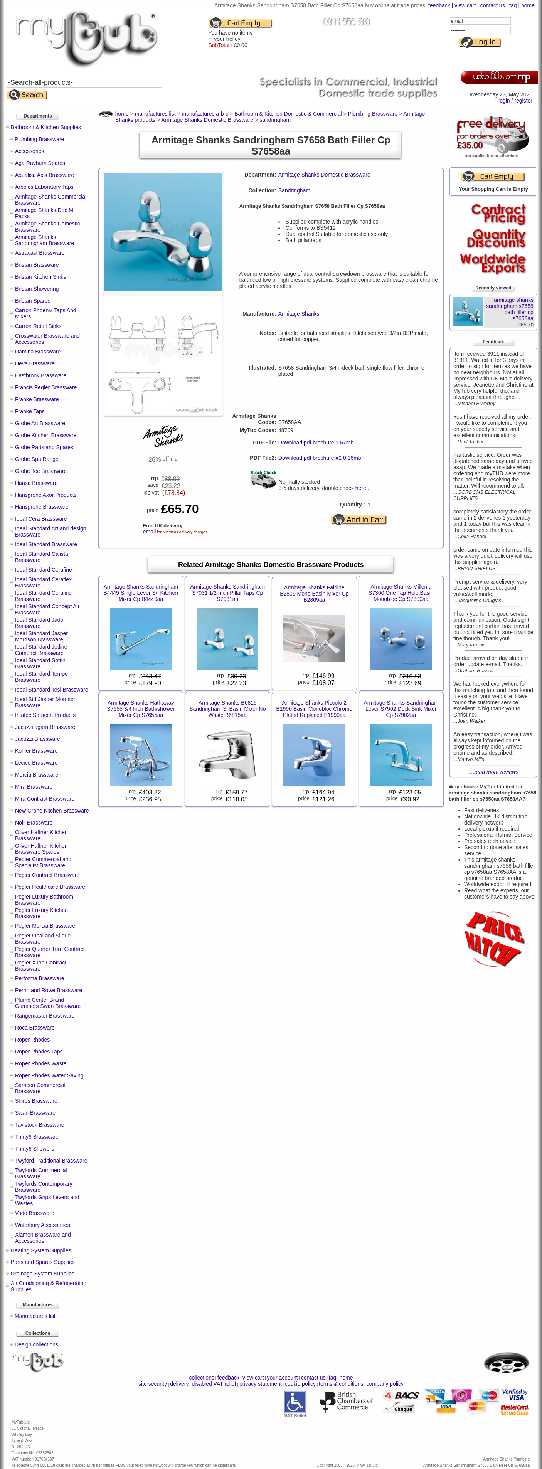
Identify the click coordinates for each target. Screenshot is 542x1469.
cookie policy (300, 1384)
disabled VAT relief (214, 1384)
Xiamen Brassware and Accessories (43, 1238)
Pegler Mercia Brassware (45, 926)
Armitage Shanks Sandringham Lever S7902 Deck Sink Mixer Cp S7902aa (401, 709)
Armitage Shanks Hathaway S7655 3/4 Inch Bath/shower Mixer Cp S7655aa (141, 709)
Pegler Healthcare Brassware (50, 887)
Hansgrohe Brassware (42, 507)
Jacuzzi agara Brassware (45, 727)
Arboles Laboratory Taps (44, 187)
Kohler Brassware (36, 751)
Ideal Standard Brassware (46, 544)
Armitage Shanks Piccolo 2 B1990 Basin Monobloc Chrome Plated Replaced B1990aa (314, 709)
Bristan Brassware (37, 265)
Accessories (29, 151)
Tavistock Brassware (39, 1125)
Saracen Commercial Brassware (40, 1088)
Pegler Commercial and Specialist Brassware (43, 862)
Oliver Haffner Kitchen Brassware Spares (41, 849)
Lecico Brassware (36, 763)
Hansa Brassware (36, 483)
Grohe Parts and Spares (44, 447)
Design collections (36, 1344)
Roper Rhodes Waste (40, 1063)
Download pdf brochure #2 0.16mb (319, 458)
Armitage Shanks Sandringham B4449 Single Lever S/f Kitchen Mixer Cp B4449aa (140, 593)
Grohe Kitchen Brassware (46, 435)
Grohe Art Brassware (40, 423)
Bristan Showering (37, 289)
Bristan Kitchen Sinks (40, 277)
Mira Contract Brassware (44, 799)
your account (282, 1378)
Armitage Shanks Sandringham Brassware (44, 240)
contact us (492, 5)
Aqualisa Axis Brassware (44, 175)
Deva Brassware (35, 363)
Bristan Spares (32, 301)
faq (513, 5)
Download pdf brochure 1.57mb (315, 442)
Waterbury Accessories (42, 1225)
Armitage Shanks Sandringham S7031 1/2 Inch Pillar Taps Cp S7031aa (227, 593)
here (360, 488)
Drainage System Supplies (42, 1273)
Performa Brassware (39, 978)
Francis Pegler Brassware (46, 387)
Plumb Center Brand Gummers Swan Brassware (48, 1003)
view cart (465, 5)
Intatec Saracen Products (45, 715)
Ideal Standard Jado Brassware (39, 623)
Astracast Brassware (39, 253)
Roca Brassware (35, 1028)
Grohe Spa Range (37, 459)
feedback (439, 5)
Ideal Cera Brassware (41, 519)
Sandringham (294, 190)
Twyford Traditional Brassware (51, 1161)
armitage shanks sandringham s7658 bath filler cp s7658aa (510, 309)
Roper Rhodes (32, 1040)
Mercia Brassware (36, 775)
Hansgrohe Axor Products (46, 495)
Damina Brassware (38, 351)
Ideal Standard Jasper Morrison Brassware (41, 636)
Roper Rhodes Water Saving (49, 1075)
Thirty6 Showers (34, 1149)
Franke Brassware (37, 399)
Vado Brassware (34, 1213)
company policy (385, 1384)
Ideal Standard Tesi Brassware (51, 690)
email (149, 531)
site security (152, 1384)
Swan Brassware (35, 1113)
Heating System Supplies (41, 1250)
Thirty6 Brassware (37, 1137)
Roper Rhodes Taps (38, 1051)
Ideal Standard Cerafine (43, 570)
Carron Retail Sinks (38, 326)
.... (493, 772)
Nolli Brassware (33, 822)
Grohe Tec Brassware (41, 471)
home (528, 5)
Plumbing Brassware (39, 139)
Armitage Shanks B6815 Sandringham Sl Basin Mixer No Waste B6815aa (227, 709)
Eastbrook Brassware (40, 375)
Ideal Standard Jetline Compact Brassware (41, 650)
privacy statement (260, 1384)
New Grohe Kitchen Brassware (52, 811)
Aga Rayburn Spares (40, 163)
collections (201, 1378)
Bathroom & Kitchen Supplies (46, 127)
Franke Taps (30, 411)
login (504, 101)
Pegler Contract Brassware (47, 875)
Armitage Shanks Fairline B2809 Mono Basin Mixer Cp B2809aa (314, 593)
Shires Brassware (36, 1101)
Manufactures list (35, 1316)
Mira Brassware (33, 787)
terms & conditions (341, 1384)
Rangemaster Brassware (44, 1016)
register (523, 101)
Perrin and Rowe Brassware (48, 990)
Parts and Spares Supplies (43, 1262)
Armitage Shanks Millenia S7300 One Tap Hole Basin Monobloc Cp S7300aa (401, 593)
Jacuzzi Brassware (37, 739)
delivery (179, 1384)
